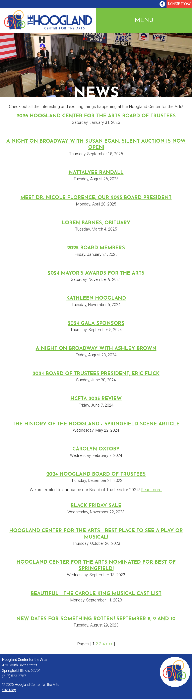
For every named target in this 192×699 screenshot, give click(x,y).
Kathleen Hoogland (96, 298)
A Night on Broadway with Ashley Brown (96, 348)
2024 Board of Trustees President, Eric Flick (96, 373)
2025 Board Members (96, 248)
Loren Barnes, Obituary (96, 223)
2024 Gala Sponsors (96, 323)
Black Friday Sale (96, 505)
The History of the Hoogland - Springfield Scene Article (96, 424)
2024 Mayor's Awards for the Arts (96, 273)
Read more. (151, 489)
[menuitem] (162, 4)
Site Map (9, 690)
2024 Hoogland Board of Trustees (96, 474)
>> (111, 644)
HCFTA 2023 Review (96, 398)
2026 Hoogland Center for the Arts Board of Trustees (96, 116)
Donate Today (179, 4)
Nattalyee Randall (96, 172)
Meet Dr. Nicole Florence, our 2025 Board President (96, 197)
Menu (144, 20)
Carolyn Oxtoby (96, 449)
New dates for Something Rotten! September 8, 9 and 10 (96, 618)
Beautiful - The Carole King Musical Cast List (96, 593)
